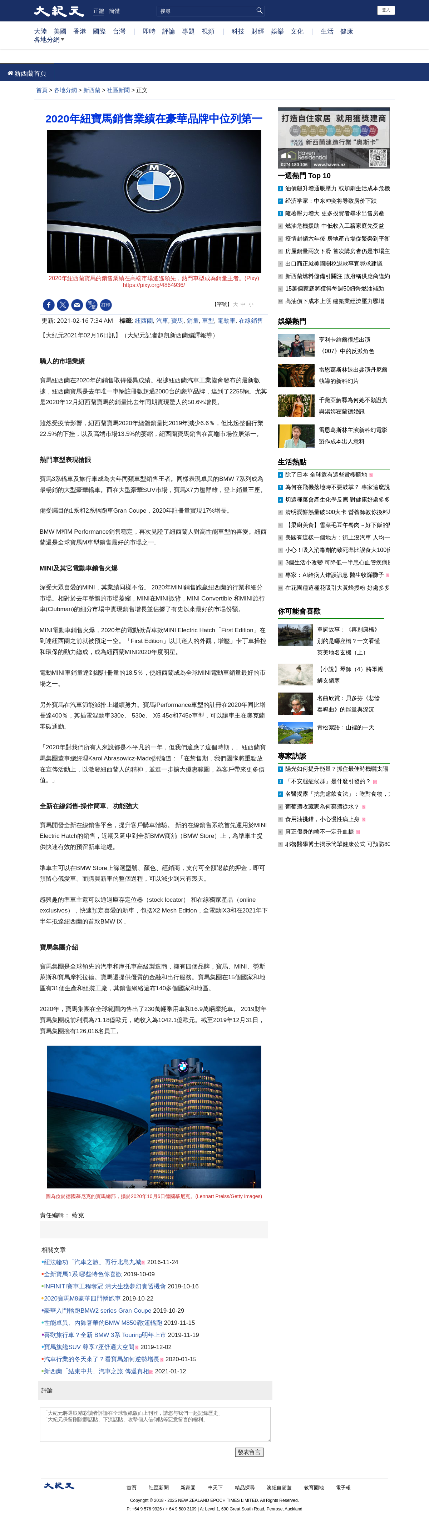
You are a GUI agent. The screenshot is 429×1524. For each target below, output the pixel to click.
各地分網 (49, 42)
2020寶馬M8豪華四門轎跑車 (82, 1298)
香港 (79, 31)
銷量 (193, 320)
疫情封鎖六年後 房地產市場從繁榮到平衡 (337, 239)
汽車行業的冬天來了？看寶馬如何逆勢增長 (101, 1359)
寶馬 (177, 320)
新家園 (189, 1487)
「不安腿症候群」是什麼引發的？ (329, 781)
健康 (346, 31)
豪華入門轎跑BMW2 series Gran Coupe (97, 1310)
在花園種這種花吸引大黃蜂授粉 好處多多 (338, 588)
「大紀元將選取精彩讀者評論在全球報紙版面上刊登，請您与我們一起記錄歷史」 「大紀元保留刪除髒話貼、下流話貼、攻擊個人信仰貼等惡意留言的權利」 (155, 1424)
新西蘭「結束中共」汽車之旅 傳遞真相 (96, 1371)
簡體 (114, 10)
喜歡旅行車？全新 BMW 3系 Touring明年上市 (105, 1335)
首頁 (42, 90)
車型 (208, 320)
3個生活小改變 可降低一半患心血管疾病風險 (342, 562)
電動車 (226, 320)
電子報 (344, 1487)
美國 (60, 31)
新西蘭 (91, 90)
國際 (99, 31)
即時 (149, 31)
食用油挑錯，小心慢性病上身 (323, 819)
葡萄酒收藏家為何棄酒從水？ (323, 807)
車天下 (216, 1487)
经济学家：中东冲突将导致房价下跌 (331, 201)
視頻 (208, 31)
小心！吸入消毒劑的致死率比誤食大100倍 (339, 550)
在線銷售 (251, 320)
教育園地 (314, 1487)
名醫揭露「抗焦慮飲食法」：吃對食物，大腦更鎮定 (351, 794)
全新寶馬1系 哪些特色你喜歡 (83, 1274)
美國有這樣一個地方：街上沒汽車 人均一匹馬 (344, 537)
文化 (297, 31)
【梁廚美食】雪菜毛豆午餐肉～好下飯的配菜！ (346, 525)
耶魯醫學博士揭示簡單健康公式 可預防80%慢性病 (349, 844)
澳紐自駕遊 (280, 1487)
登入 (386, 9)
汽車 (162, 320)
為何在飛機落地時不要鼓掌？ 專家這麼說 (338, 487)
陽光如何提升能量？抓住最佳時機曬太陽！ (340, 769)
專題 (188, 31)
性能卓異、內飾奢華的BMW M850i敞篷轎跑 (103, 1322)
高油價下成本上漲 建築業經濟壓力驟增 (334, 301)
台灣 (119, 31)
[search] (211, 11)
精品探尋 (245, 1487)
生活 (327, 31)
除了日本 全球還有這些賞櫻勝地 (327, 475)
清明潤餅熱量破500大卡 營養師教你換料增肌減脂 (349, 512)
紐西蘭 (144, 320)
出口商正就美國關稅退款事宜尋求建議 (334, 264)
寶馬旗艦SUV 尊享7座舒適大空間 (89, 1347)
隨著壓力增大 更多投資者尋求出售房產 (334, 213)
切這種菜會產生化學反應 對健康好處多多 (338, 500)
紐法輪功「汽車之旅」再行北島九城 (92, 1262)
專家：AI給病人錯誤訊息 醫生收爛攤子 (335, 575)
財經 (257, 31)
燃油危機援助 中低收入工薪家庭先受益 (334, 226)
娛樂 (277, 31)
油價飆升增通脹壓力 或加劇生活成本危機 (337, 188)
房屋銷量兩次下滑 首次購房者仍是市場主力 (340, 251)
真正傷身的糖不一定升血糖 (320, 832)
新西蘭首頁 (30, 73)
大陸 (40, 31)
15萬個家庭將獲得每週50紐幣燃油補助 (334, 289)
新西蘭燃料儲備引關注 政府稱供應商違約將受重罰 (349, 276)
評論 (168, 31)
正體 (98, 10)
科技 (238, 31)
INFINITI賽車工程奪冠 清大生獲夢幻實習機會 (105, 1286)
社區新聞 (118, 90)
